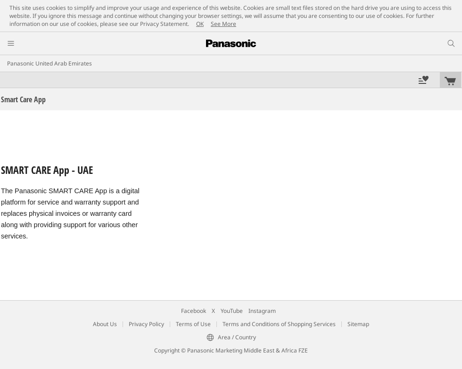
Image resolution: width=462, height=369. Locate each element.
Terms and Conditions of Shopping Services (279, 324)
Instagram (262, 311)
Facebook (193, 311)
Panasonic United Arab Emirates (49, 63)
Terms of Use (193, 324)
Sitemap (358, 324)
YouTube (232, 311)
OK (200, 24)
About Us (105, 324)
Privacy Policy (146, 324)
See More (223, 24)
